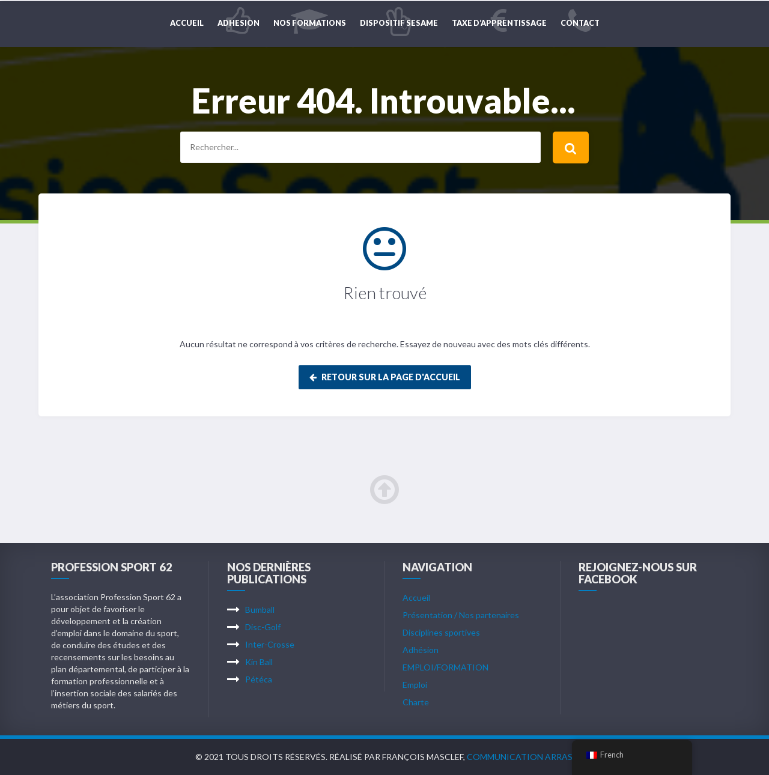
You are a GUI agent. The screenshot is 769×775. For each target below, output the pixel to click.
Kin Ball (259, 662)
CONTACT (580, 23)
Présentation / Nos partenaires (461, 615)
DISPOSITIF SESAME (399, 23)
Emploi (415, 684)
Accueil (187, 23)
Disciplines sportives (441, 632)
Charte (416, 702)
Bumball (260, 609)
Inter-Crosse (269, 644)
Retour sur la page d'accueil (384, 377)
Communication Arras (520, 757)
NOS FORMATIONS (309, 23)
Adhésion (421, 650)
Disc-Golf (263, 627)
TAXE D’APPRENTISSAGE (499, 23)
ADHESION (238, 23)
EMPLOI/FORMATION (445, 667)
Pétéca (258, 679)
